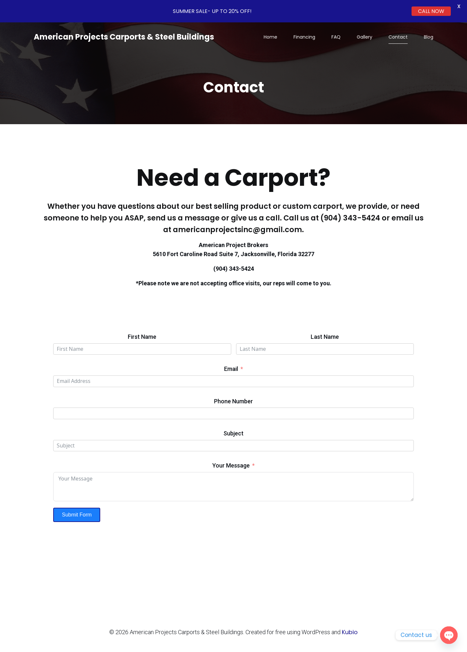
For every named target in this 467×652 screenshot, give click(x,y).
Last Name (325, 336)
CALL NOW (431, 11)
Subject (233, 433)
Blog (428, 37)
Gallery (364, 37)
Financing (304, 37)
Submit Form (77, 514)
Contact (398, 37)
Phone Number (233, 401)
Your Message (231, 465)
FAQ (336, 37)
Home (270, 37)
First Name (142, 336)
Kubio (350, 632)
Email (231, 368)
